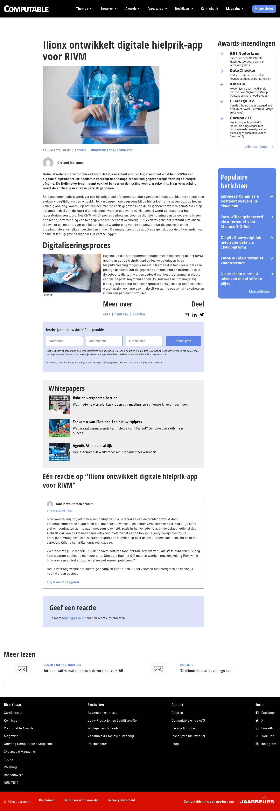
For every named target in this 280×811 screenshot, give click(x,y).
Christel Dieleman (70, 163)
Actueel (81, 150)
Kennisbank (12, 720)
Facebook (268, 713)
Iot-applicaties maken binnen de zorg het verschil (83, 670)
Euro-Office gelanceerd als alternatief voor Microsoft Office (242, 222)
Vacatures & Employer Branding (111, 736)
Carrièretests (13, 713)
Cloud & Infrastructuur (62, 664)
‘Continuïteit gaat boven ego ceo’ (206, 670)
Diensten (121, 314)
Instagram (268, 744)
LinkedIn (267, 728)
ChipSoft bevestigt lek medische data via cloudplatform (241, 242)
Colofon (177, 713)
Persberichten (98, 744)
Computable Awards (18, 728)
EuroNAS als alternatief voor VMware (242, 260)
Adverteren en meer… (103, 713)
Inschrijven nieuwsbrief (188, 736)
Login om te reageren (63, 582)
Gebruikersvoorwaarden (82, 800)
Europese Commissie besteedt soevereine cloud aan (240, 201)
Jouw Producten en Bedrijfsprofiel (112, 720)
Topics (9, 759)
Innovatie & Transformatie (112, 150)
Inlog (175, 744)
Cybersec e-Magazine (19, 751)
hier (131, 362)
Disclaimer (47, 800)
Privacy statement (121, 800)
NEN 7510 (11, 783)
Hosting (138, 314)
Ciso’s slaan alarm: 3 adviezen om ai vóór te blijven (241, 278)
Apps (106, 314)
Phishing (10, 767)
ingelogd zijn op (74, 618)
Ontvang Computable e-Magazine (28, 744)
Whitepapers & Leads (103, 728)
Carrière (186, 664)
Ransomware (13, 775)
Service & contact (184, 728)
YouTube (267, 736)
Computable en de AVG (188, 720)
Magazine (11, 736)
